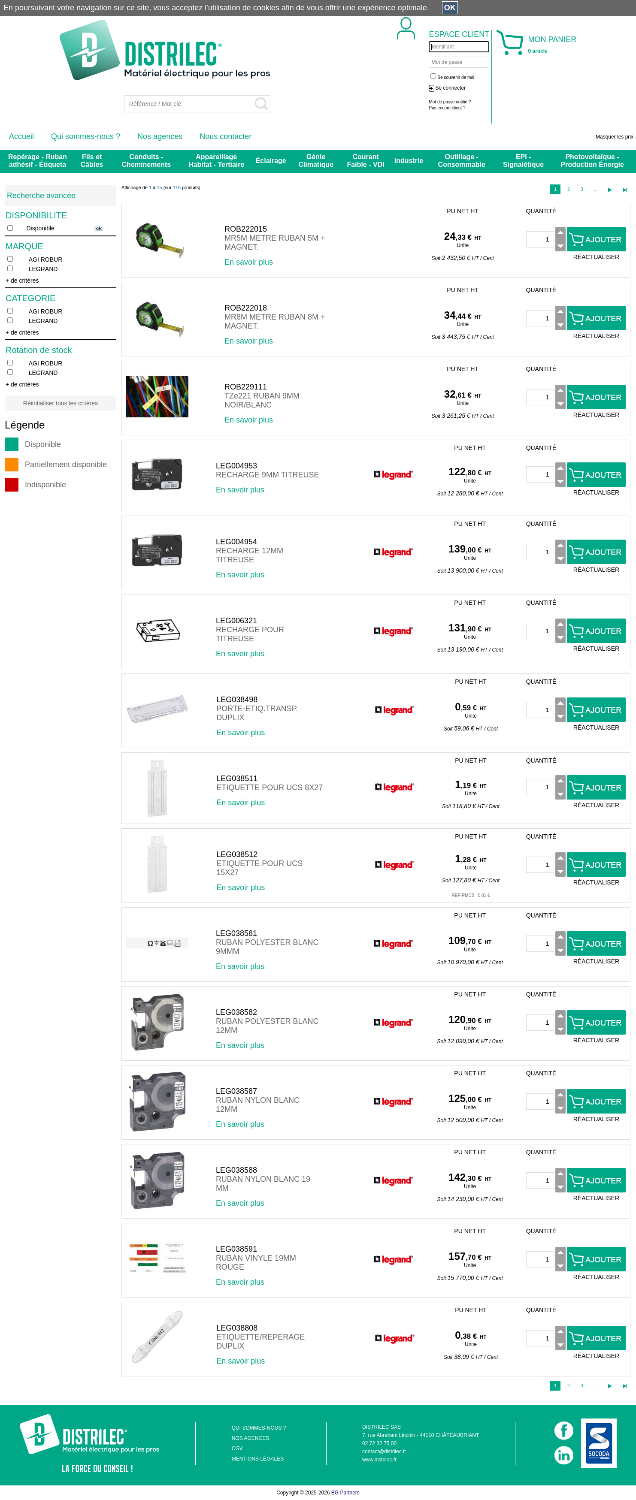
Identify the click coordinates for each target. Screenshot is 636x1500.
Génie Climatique (315, 160)
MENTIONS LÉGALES (258, 1459)
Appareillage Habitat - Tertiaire (216, 160)
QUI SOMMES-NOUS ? (259, 1428)
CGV (237, 1449)
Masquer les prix (614, 137)
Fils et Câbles (92, 160)
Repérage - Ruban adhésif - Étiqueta (37, 160)
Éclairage (271, 160)
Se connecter (450, 88)
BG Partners (345, 1493)
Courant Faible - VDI (366, 160)
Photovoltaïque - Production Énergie (592, 160)
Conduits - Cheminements (146, 160)
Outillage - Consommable (461, 160)
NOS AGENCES (250, 1438)
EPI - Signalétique (523, 160)
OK (450, 7)
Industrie (409, 160)
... (595, 189)
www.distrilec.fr (379, 1460)
